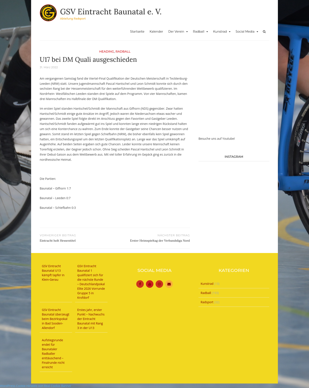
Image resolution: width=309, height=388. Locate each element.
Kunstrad (220, 31)
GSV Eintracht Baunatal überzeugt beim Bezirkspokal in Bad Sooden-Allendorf (55, 319)
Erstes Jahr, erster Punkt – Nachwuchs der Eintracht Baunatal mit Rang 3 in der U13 (91, 319)
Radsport (207, 302)
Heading (106, 51)
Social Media (245, 31)
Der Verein (176, 31)
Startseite (137, 31)
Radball (198, 31)
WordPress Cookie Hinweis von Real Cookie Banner (35, 386)
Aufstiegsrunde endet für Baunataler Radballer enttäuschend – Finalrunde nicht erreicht (53, 353)
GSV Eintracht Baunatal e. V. (111, 12)
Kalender (156, 31)
